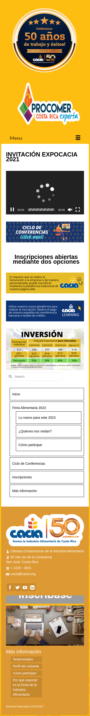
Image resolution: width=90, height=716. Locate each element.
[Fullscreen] (77, 209)
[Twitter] (17, 587)
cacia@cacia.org (21, 574)
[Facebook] (10, 587)
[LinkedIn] (32, 587)
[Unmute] (70, 209)
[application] (45, 193)
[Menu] (45, 138)
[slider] (41, 209)
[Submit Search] (9, 376)
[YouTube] (25, 587)
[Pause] (12, 209)
